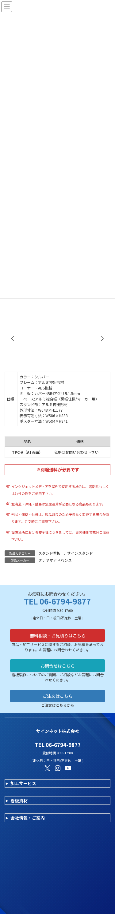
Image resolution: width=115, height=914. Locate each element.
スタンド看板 (49, 553)
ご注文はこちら (58, 696)
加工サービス (23, 783)
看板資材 (19, 800)
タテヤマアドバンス (55, 560)
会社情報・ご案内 (27, 818)
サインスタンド (80, 553)
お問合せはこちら (57, 666)
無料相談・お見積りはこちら (58, 636)
